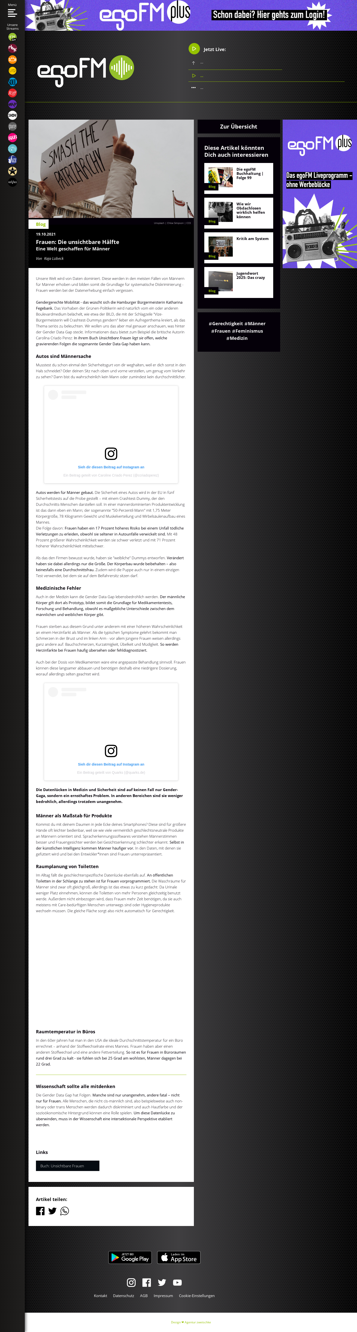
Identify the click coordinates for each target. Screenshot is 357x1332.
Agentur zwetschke (198, 1322)
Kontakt (100, 1295)
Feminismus (249, 331)
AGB (144, 1295)
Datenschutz (123, 1295)
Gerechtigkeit (227, 323)
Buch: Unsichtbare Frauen (62, 1165)
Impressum (163, 1295)
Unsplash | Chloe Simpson (169, 223)
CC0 (188, 223)
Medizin (239, 338)
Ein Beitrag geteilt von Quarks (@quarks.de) (111, 772)
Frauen (223, 331)
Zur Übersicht (238, 126)
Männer (257, 323)
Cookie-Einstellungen (197, 1295)
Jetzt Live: (207, 48)
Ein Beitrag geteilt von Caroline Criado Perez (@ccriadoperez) (111, 475)
